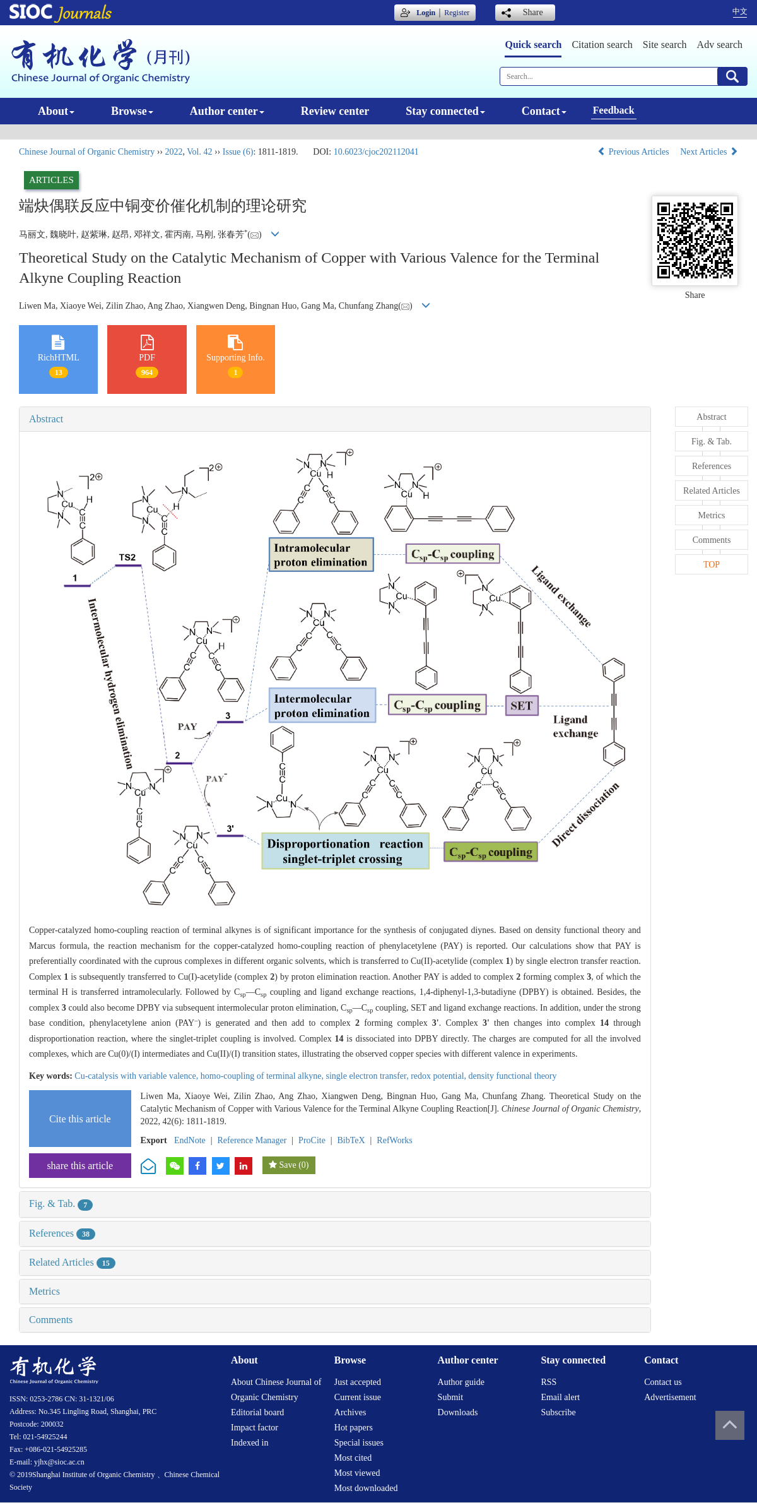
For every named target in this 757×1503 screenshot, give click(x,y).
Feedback (614, 110)
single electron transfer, (368, 1076)
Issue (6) (238, 152)
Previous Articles (634, 152)
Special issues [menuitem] (359, 1442)
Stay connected (445, 111)
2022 (173, 152)
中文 (740, 11)
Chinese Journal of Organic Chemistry (87, 152)
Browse (132, 111)
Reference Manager (251, 1140)
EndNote (190, 1140)
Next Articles (709, 152)
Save (287, 1165)
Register (456, 12)
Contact (544, 111)
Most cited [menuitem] (353, 1458)
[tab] (335, 419)
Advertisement (670, 1397)
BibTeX (351, 1140)
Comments (51, 1319)
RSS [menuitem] (548, 1382)
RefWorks (394, 1140)
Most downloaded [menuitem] (366, 1488)
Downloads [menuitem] (458, 1412)
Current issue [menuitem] (357, 1397)
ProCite (312, 1140)
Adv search (719, 44)
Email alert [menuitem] (560, 1397)
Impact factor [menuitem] (254, 1427)
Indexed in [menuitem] (249, 1442)
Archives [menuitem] (350, 1412)
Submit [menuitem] (450, 1397)
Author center (227, 111)
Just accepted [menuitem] (357, 1382)
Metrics (44, 1291)
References (62, 1233)
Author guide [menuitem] (461, 1382)
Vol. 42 (199, 152)
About (56, 111)
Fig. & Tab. (61, 1203)
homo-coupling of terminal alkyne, (263, 1076)
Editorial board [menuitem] (257, 1412)
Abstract (46, 418)
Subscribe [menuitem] (558, 1412)
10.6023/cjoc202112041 (376, 152)
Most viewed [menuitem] (357, 1473)
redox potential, (439, 1076)
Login (425, 12)
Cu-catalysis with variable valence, (137, 1076)
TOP (711, 564)
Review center (335, 111)
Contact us (663, 1382)
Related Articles (72, 1262)
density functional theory (513, 1076)
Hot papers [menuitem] (353, 1427)
